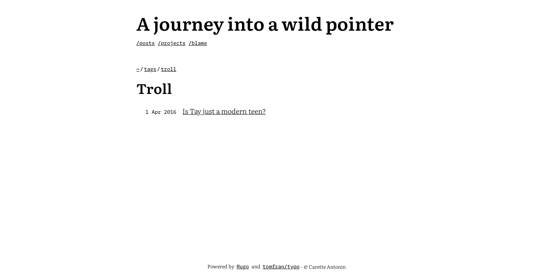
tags (150, 69)
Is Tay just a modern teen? (224, 111)
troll (168, 69)
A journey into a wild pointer (265, 23)
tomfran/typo (281, 266)
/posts (145, 43)
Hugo (243, 266)
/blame (198, 43)
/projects (171, 43)
